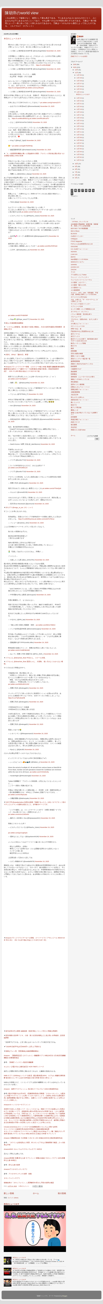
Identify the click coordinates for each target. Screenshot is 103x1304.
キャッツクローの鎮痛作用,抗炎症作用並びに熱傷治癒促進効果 (26, 1129)
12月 (76, 70)
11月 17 (79, 115)
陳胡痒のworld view (21, 13)
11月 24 (79, 92)
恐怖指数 (74, 351)
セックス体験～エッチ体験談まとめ (83, 309)
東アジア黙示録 (76, 407)
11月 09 (79, 137)
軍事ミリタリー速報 (77, 356)
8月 (76, 169)
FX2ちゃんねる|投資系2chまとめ (82, 244)
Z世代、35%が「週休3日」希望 (16, 354)
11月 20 (79, 106)
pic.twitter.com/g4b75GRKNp (22, 146)
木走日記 (74, 427)
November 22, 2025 (37, 383)
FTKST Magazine (76, 241)
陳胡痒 (81, 36)
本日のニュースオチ (12, 39)
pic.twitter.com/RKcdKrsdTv (39, 118)
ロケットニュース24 (77, 326)
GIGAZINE (74, 246)
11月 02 (79, 157)
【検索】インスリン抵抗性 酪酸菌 (21, 1062)
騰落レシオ (74, 410)
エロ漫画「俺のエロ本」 (79, 285)
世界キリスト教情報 (77, 384)
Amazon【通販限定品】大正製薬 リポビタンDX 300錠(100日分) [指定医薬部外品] (33, 1138)
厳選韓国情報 (75, 361)
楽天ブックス (75, 336)
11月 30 (79, 75)
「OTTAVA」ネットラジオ (79, 221)
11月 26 (79, 86)
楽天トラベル (75, 334)
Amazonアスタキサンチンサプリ (15, 1169)
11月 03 (79, 154)
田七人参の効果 (14, 1165)
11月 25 (79, 89)
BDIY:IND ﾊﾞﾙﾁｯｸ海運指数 (79, 228)
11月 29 (79, 78)
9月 (76, 166)
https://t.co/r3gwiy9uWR (16, 88)
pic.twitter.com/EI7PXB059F (18, 315)
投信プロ (74, 405)
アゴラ (73, 272)
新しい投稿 (9, 1193)
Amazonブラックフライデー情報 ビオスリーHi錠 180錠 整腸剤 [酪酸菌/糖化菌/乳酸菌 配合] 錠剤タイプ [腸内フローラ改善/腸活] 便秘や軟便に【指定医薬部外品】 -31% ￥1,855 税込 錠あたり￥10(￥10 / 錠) (34, 369)
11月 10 (79, 135)
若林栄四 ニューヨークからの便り (83, 377)
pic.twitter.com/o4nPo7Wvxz (44, 519)
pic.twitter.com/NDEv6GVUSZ (18, 684)
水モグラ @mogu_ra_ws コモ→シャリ (19, 507)
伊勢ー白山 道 (76, 329)
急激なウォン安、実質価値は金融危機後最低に (22, 1051)
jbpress (73, 257)
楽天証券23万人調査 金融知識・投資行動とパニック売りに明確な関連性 (31, 1031)
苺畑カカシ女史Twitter (78, 430)
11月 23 (79, 98)
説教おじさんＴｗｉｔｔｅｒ (80, 387)
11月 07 (79, 143)
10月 (76, 163)
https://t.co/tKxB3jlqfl (43, 65)
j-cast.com (74, 254)
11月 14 (79, 123)
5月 (76, 178)
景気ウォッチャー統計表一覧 (80, 359)
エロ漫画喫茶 (75, 290)
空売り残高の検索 (77, 353)
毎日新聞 (74, 425)
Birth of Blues (75, 231)
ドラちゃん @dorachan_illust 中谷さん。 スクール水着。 (25, 658)
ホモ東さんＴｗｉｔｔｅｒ (80, 323)
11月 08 (79, 140)
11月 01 (79, 160)
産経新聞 (74, 371)
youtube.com (75, 267)
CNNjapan (74, 239)
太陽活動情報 (75, 392)
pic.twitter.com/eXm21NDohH (18, 814)
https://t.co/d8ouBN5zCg (20, 118)
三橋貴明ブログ (76, 369)
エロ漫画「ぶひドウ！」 (79, 282)
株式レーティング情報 (78, 343)
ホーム (36, 1193)
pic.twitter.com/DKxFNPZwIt (47, 246)
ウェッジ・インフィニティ (80, 277)
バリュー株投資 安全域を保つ (81, 314)
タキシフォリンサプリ (12, 1178)
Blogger (64, 1296)
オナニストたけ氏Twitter (79, 297)
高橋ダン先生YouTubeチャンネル (82, 364)
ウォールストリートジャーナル (81, 280)
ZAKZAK (73, 269)
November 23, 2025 (53, 51)
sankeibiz (74, 264)
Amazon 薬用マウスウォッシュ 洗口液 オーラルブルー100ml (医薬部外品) (31, 1089)
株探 (72, 348)
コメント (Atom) (13, 1198)
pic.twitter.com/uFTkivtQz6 (51, 488)
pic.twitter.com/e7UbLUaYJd (31, 212)
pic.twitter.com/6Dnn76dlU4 (45, 625)
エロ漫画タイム (76, 287)
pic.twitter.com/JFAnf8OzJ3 (17, 468)
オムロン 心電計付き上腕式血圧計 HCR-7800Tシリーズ (24, 1067)
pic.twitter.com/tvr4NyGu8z (17, 794)
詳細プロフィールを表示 (79, 56)
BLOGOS (74, 233)
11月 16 (79, 118)
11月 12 (79, 129)
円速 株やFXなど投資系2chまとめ (82, 331)
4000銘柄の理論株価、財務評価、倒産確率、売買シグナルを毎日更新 (84, 225)
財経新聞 (74, 366)
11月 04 (79, 151)
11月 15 (79, 120)
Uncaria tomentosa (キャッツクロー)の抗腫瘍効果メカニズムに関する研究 (30, 1127)
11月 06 (79, 146)
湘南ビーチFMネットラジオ (80, 379)
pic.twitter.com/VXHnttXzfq (39, 772)
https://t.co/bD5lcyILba (26, 519)
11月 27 (79, 83)
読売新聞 (74, 417)
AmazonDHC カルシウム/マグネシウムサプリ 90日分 (23, 1149)
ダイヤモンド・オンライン (80, 311)
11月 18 (79, 112)
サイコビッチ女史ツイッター (80, 304)
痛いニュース (75, 402)
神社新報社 (74, 382)
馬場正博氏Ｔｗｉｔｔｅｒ (80, 419)
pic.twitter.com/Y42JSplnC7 (18, 379)
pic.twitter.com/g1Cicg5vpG (17, 833)
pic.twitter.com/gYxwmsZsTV (50, 102)
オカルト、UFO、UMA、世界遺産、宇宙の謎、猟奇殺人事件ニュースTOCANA (84, 293)
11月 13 (79, 126)
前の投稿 (62, 1193)
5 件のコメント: (24, 1186)
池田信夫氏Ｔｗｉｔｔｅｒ (80, 400)
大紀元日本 (74, 394)
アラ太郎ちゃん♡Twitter (79, 275)
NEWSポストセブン (77, 262)
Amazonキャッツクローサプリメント (17, 1105)
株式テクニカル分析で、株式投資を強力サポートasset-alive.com (84, 340)
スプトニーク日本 (77, 306)
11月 (76, 72)
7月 (76, 172)
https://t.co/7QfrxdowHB (16, 698)
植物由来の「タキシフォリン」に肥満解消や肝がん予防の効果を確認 (29, 1183)
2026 (75, 64)
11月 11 (79, 132)
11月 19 (79, 109)
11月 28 (79, 81)
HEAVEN (74, 251)
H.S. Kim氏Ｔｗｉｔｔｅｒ (80, 249)
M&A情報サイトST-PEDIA (79, 259)
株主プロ (74, 346)
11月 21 (79, 103)
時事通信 (74, 374)
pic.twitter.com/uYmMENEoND (19, 650)
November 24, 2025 (34, 140)
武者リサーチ (75, 422)
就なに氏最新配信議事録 (14, 323)
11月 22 (79, 101)
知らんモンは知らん (77, 397)
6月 (76, 175)
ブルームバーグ (76, 317)
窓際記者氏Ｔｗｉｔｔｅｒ (80, 389)
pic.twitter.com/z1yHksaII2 (34, 88)
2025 (75, 67)
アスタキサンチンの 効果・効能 (20, 1174)
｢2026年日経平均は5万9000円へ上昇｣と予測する (23, 1046)
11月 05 (79, 149)
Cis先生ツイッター (77, 236)
